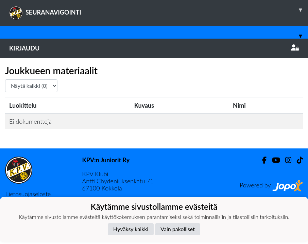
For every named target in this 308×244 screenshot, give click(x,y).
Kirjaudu (154, 48)
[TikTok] (297, 160)
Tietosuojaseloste (28, 194)
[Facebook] (262, 160)
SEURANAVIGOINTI (158, 10)
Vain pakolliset (177, 229)
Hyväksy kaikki (130, 229)
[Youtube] (273, 160)
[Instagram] (285, 160)
